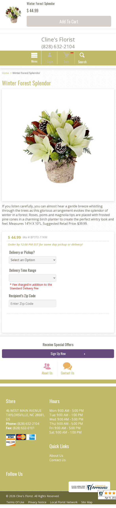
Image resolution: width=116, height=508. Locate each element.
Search (79, 62)
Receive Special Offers (58, 345)
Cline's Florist (58, 39)
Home (5, 73)
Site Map (90, 506)
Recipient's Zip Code (22, 296)
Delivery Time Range (22, 270)
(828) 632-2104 (58, 46)
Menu (38, 61)
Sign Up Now (58, 354)
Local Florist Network (66, 506)
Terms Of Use (16, 506)
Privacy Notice (39, 506)
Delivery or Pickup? (22, 252)
